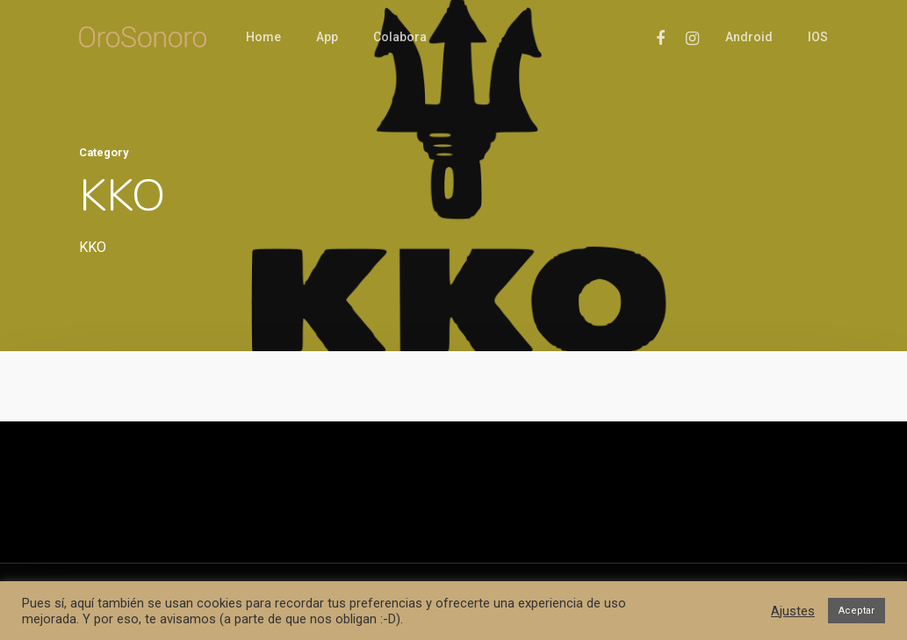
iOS (818, 37)
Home (263, 37)
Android (749, 37)
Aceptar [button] (857, 610)
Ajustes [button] (793, 611)
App (327, 37)
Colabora (400, 37)
